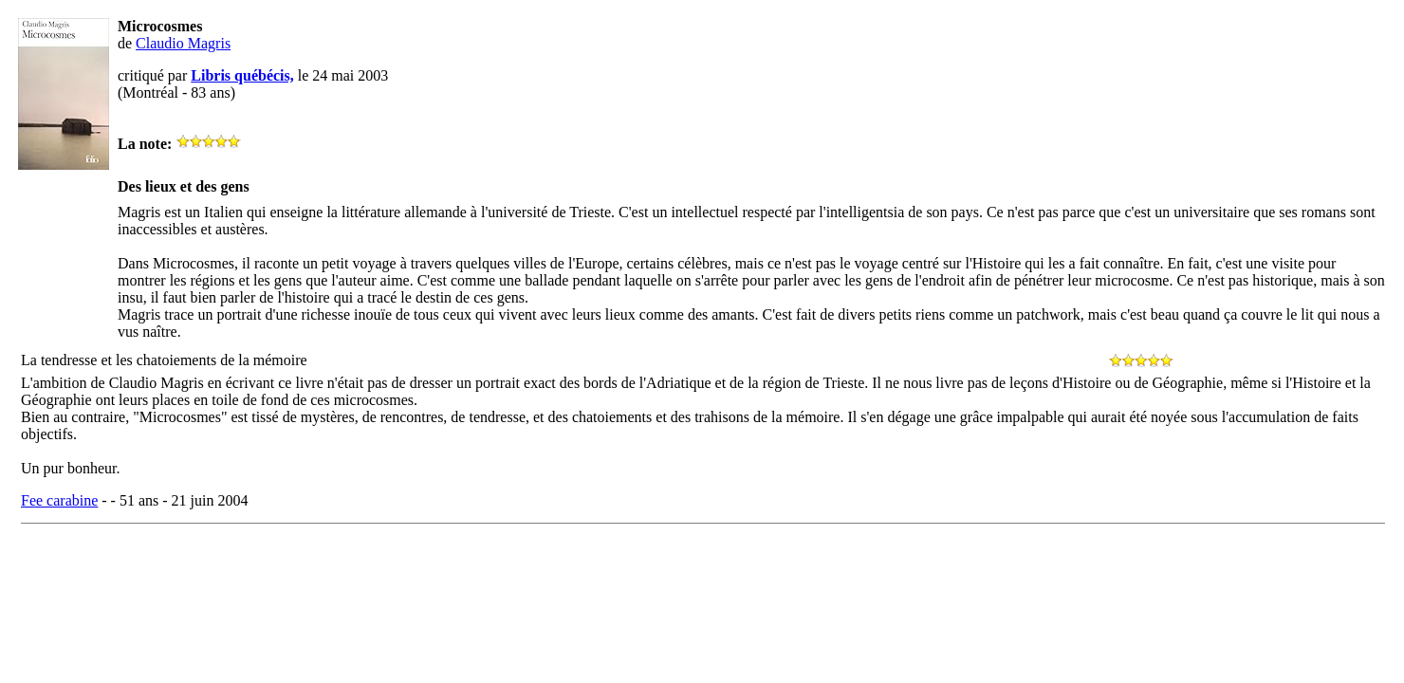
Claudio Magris (183, 43)
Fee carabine (59, 500)
